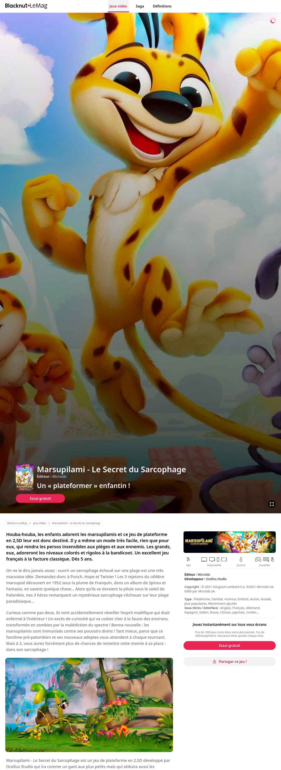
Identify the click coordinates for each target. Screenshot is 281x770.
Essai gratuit (40, 498)
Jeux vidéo (118, 6)
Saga (140, 6)
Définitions (162, 6)
